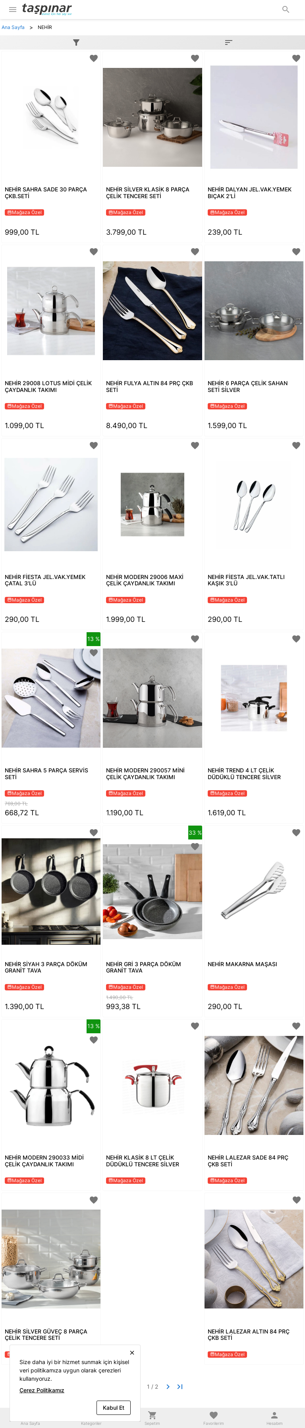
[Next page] (168, 1387)
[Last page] (179, 1387)
